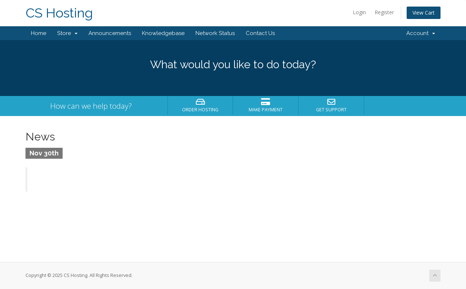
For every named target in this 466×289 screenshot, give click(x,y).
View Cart (423, 12)
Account (420, 33)
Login (359, 12)
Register (384, 12)
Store (67, 33)
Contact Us (260, 33)
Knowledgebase (163, 33)
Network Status (215, 33)
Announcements (109, 33)
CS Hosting (59, 13)
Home (38, 33)
